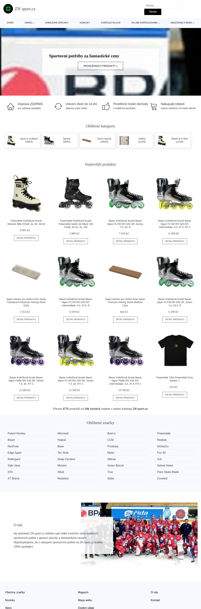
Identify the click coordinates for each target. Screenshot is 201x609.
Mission (62, 465)
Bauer (11, 439)
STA (10, 472)
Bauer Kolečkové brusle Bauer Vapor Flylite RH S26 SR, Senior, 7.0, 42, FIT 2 (26, 380)
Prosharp (112, 446)
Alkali (61, 472)
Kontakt (155, 600)
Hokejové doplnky (56, 22)
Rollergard (14, 459)
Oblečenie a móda (181, 22)
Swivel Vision (165, 465)
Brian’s (111, 433)
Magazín (83, 592)
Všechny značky (15, 592)
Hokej (28, 22)
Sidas (110, 478)
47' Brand (13, 478)
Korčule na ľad (110, 22)
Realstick (63, 478)
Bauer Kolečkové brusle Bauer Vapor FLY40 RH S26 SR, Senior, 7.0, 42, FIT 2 (76, 380)
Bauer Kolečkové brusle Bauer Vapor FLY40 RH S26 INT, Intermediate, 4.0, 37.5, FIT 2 (174, 223)
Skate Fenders (66, 459)
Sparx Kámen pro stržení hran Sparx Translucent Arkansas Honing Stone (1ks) (26, 302)
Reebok (162, 439)
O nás (154, 592)
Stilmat (111, 459)
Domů (10, 22)
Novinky (10, 600)
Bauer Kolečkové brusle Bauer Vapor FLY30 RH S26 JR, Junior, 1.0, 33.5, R (175, 302)
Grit (159, 459)
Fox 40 (161, 452)
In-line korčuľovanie (144, 22)
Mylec (110, 452)
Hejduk (62, 439)
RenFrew (13, 446)
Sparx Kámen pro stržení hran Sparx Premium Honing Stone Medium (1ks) (125, 302)
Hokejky (85, 22)
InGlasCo (163, 446)
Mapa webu (85, 600)
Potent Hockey (16, 433)
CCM (110, 439)
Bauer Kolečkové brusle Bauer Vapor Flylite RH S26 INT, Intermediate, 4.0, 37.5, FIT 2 (125, 380)
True (110, 472)
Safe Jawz (14, 465)
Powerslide (164, 433)
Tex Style (63, 452)
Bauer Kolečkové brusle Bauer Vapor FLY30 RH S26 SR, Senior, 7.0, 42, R (125, 223)
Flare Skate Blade (168, 472)
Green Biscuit (115, 465)
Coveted (162, 478)
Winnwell (63, 433)
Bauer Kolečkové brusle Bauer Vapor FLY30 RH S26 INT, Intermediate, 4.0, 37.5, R (75, 302)
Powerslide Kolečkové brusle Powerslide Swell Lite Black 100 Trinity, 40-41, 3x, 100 (75, 223)
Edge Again (15, 452)
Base (61, 446)
